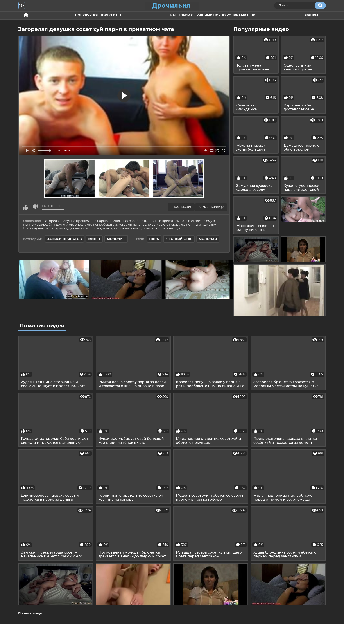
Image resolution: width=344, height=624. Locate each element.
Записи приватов (64, 239)
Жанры (311, 15)
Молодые (116, 239)
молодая (208, 239)
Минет (94, 239)
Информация (181, 207)
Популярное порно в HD (98, 15)
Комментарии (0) (211, 207)
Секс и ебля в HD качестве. (26, 15)
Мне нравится (25, 207)
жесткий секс (178, 239)
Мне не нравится (35, 207)
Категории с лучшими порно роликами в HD (212, 15)
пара (154, 239)
